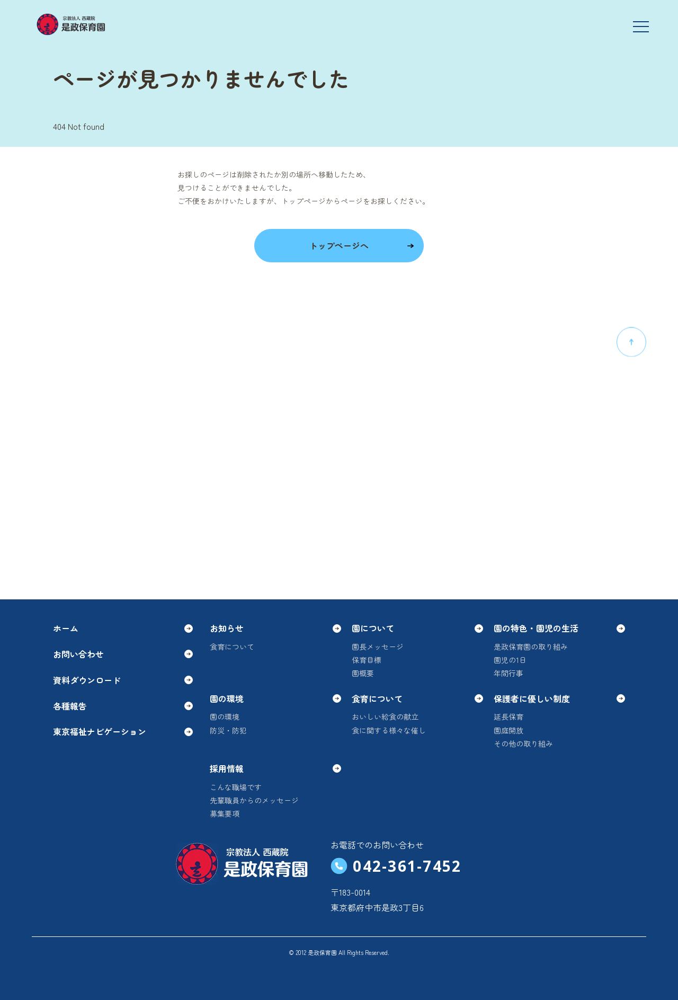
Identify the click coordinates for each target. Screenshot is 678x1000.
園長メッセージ (378, 646)
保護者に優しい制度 (559, 698)
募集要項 (224, 813)
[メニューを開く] (641, 26)
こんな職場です (236, 787)
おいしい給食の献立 (385, 716)
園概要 (363, 673)
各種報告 (123, 706)
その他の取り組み (523, 743)
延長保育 (508, 716)
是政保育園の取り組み (531, 646)
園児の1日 (510, 659)
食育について (232, 646)
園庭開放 (508, 730)
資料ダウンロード (123, 680)
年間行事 (508, 673)
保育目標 (366, 659)
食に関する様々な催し (389, 730)
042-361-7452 (396, 866)
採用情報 (275, 768)
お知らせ (275, 628)
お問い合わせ (123, 654)
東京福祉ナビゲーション (123, 731)
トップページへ (362, 245)
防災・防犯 (228, 730)
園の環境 (275, 698)
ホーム (123, 628)
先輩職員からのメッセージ (254, 800)
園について (417, 628)
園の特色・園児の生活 (559, 628)
